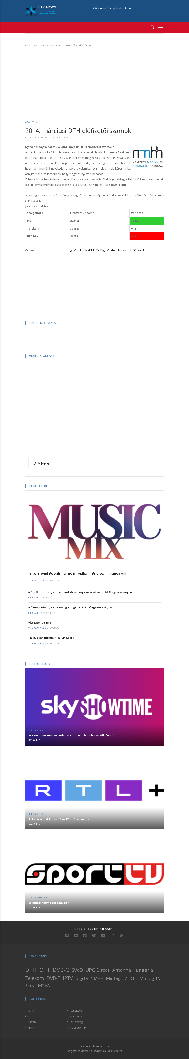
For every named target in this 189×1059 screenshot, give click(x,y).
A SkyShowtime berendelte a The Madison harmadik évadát (72, 735)
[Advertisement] (94, 78)
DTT (133, 978)
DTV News (41, 463)
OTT (44, 969)
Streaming (35, 598)
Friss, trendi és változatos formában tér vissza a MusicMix (77, 573)
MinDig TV (116, 978)
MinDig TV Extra (106, 250)
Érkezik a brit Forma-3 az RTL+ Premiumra (59, 819)
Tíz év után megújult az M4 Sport (51, 637)
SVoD (77, 970)
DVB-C (61, 969)
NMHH (89, 250)
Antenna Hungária (132, 970)
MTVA (44, 986)
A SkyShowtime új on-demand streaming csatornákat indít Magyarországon (80, 592)
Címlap (29, 45)
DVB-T (53, 978)
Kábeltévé (76, 1010)
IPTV (68, 978)
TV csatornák (37, 580)
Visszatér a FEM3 (39, 622)
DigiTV (72, 250)
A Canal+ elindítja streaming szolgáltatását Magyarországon (70, 607)
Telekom (123, 250)
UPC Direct (137, 250)
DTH (80, 250)
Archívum (40, 45)
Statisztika (76, 1016)
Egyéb (32, 1022)
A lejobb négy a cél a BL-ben (49, 902)
